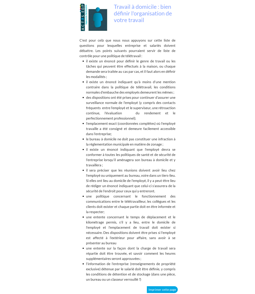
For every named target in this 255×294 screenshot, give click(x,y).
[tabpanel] (128, 160)
